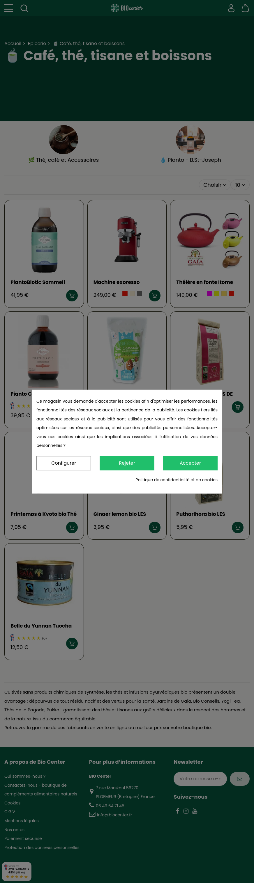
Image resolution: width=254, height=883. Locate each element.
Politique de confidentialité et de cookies (176, 480)
